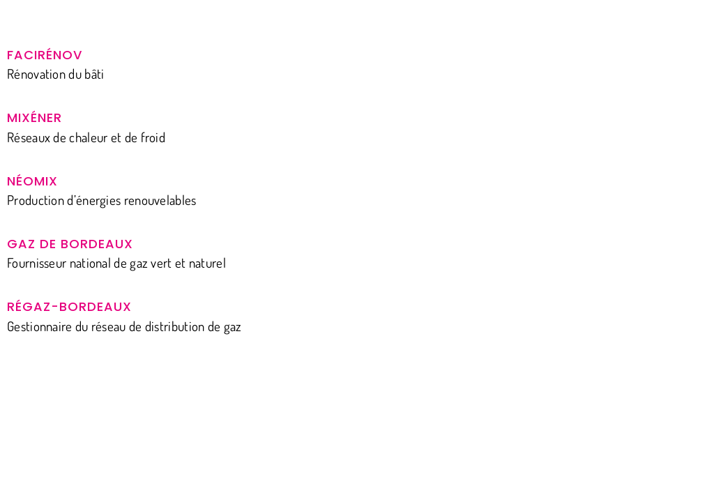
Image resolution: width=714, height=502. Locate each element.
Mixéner (34, 117)
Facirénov (44, 54)
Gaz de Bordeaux (70, 243)
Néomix (32, 181)
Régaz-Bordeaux (69, 306)
